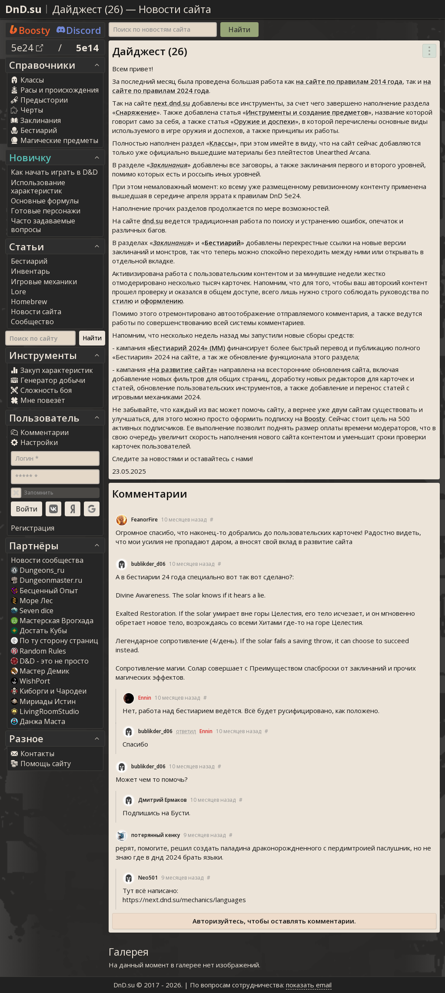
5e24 (27, 47)
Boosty (314, 418)
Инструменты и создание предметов (307, 112)
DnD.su (23, 9)
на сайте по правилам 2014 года (349, 81)
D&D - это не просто (50, 661)
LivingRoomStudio (45, 711)
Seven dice (32, 610)
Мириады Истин (43, 701)
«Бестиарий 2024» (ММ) (186, 347)
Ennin (144, 697)
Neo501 (148, 877)
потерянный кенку (155, 835)
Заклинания (168, 164)
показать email (309, 984)
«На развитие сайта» (182, 369)
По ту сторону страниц (54, 640)
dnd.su (152, 220)
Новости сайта (175, 9)
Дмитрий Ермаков (162, 800)
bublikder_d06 (148, 564)
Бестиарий (223, 242)
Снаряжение (136, 112)
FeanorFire (144, 519)
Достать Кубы (39, 630)
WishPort (30, 681)
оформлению (161, 300)
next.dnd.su (171, 103)
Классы (221, 143)
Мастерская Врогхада (52, 620)
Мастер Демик (40, 671)
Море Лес (32, 600)
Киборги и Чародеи (48, 691)
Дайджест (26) (87, 9)
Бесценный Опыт (44, 590)
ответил (186, 731)
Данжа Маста (38, 721)
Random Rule (38, 651)
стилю (122, 300)
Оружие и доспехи (264, 121)
